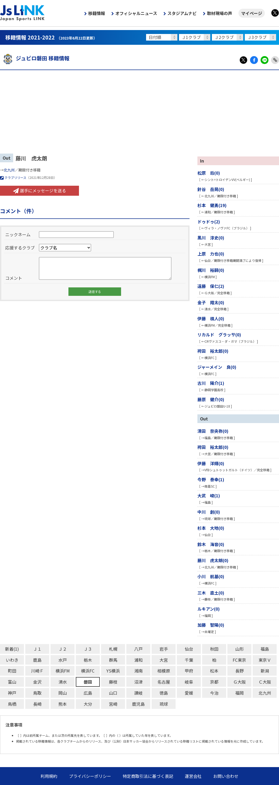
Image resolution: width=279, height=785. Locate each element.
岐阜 (189, 682)
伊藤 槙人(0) (210, 318)
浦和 (138, 660)
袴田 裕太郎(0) (212, 351)
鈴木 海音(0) (210, 544)
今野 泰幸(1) (210, 479)
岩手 (164, 649)
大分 (88, 704)
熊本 (62, 704)
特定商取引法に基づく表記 (148, 776)
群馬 (113, 660)
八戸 (138, 649)
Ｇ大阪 (239, 682)
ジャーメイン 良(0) (216, 367)
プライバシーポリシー (90, 776)
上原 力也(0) (210, 254)
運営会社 (193, 776)
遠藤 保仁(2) (210, 286)
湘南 (138, 671)
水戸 (62, 660)
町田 (12, 671)
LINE (264, 60)
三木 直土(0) (210, 593)
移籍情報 (96, 13)
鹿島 (37, 660)
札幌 (113, 649)
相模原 (163, 671)
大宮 (164, 660)
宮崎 (113, 704)
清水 (62, 682)
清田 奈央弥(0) (212, 431)
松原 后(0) (208, 173)
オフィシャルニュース (136, 13)
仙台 (189, 649)
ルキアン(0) (208, 609)
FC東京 (239, 660)
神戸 (12, 693)
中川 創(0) (208, 512)
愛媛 (189, 693)
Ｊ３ (88, 649)
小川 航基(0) (210, 576)
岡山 (62, 693)
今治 (214, 693)
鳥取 (37, 693)
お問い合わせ (225, 776)
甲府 (189, 671)
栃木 (88, 660)
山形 (239, 649)
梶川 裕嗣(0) (210, 270)
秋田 (214, 649)
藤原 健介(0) (210, 399)
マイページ (251, 13)
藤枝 (113, 682)
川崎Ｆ (37, 671)
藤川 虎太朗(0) (212, 560)
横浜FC (87, 671)
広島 (88, 693)
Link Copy (275, 60)
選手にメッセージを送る (39, 190)
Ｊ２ (62, 649)
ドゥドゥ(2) (208, 221)
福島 (265, 649)
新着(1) (12, 649)
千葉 (189, 660)
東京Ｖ (264, 660)
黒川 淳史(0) (210, 237)
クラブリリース (13, 177)
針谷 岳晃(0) (210, 189)
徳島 (164, 693)
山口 (113, 693)
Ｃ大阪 (264, 682)
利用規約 (49, 776)
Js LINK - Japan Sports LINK (22, 13)
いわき (12, 660)
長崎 (37, 704)
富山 (12, 682)
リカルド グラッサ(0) (219, 334)
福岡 (239, 693)
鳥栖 (12, 704)
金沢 (37, 682)
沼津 (138, 682)
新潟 (265, 671)
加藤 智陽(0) (210, 625)
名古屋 (163, 682)
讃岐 (138, 693)
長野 (239, 671)
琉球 (164, 704)
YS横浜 (113, 671)
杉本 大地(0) (210, 528)
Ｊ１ (37, 649)
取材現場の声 (219, 13)
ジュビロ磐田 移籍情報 (34, 58)
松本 (214, 671)
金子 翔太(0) (210, 302)
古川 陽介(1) (210, 383)
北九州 (9, 170)
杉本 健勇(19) (212, 205)
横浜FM (63, 671)
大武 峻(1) (208, 495)
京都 (214, 682)
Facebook (254, 60)
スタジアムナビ (182, 13)
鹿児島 (138, 704)
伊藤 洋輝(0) (210, 463)
